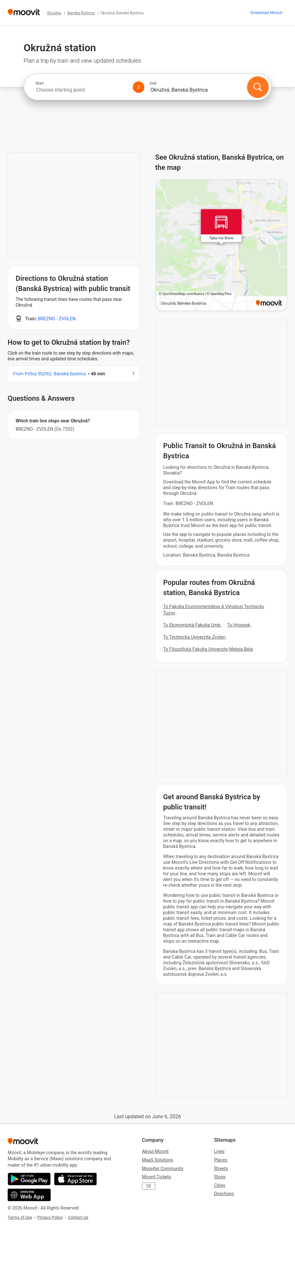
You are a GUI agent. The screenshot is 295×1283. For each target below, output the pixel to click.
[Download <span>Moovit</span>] (266, 12)
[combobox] (81, 90)
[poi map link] (221, 245)
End (153, 83)
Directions (224, 1193)
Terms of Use (20, 1217)
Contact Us (78, 1217)
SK (148, 1186)
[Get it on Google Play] (29, 1179)
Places (220, 1159)
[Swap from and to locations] (138, 87)
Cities (219, 1185)
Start (39, 83)
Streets (221, 1168)
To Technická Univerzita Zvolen (194, 637)
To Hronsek (238, 625)
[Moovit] (24, 13)
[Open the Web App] (29, 1195)
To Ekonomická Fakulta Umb (192, 625)
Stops (219, 1176)
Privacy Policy (50, 1217)
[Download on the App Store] (75, 1179)
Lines (219, 1151)
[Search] (258, 87)
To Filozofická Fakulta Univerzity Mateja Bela (208, 649)
